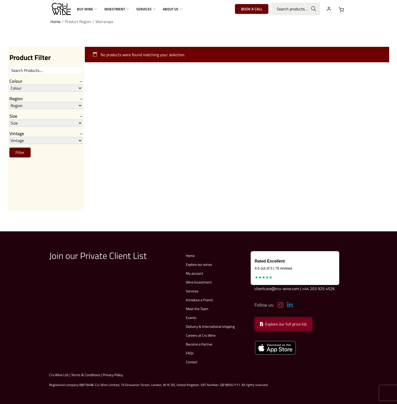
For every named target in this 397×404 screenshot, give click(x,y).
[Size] (45, 123)
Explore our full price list (283, 324)
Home (55, 21)
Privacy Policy (113, 374)
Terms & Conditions (86, 374)
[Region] (45, 105)
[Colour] (45, 88)
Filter (20, 152)
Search (314, 9)
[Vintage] (45, 140)
